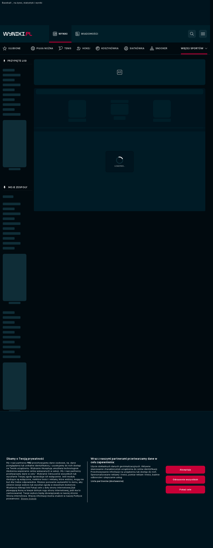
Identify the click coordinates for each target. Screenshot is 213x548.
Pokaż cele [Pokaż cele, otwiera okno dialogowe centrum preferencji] (185, 489)
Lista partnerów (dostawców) (107, 481)
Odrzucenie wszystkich (185, 479)
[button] (192, 34)
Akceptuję (185, 469)
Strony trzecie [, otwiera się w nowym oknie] (28, 498)
